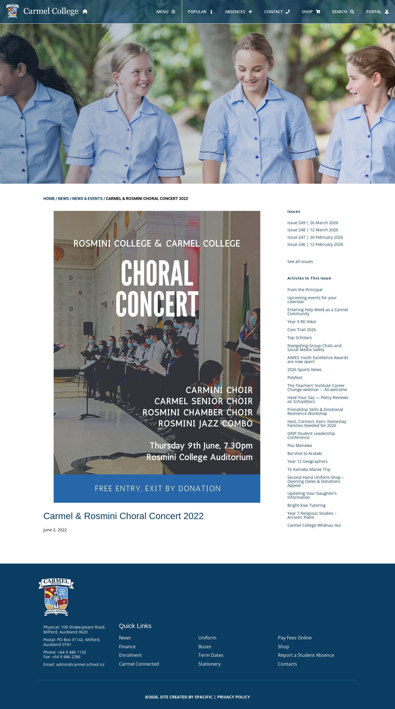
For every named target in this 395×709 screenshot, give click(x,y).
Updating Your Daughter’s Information (312, 495)
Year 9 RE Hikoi (301, 321)
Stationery (209, 664)
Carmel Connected (139, 664)
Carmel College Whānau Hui (314, 525)
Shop (283, 646)
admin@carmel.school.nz (80, 664)
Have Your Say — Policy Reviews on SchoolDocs (317, 399)
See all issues (300, 261)
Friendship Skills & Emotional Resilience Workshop (315, 411)
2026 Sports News (304, 369)
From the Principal (305, 289)
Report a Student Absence (306, 655)
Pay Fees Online (295, 638)
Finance (127, 646)
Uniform (207, 638)
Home (49, 198)
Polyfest (295, 377)
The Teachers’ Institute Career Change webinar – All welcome (317, 387)
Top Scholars (299, 337)
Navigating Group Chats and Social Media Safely (314, 347)
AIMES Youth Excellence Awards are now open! (317, 359)
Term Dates (210, 655)
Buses (204, 646)
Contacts (287, 664)
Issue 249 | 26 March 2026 (312, 222)
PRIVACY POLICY (233, 697)
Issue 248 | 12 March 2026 (312, 229)
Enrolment (130, 655)
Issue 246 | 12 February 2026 (315, 244)
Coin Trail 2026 (301, 329)
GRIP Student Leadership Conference (311, 435)
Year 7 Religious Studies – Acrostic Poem (311, 515)
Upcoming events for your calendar (312, 299)
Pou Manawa (299, 445)
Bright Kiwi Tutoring (306, 505)
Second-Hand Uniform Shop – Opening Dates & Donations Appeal (315, 481)
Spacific (204, 697)
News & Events (87, 198)
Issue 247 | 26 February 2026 (315, 237)
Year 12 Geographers (307, 461)
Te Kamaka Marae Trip (308, 469)
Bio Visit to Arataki (304, 453)
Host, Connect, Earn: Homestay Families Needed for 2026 (316, 423)
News (63, 198)
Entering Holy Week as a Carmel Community (317, 311)
